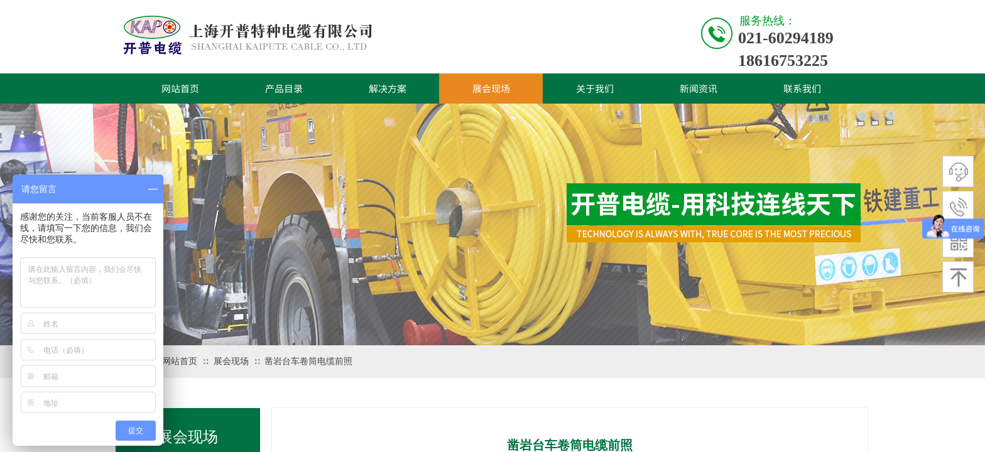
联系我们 (802, 88)
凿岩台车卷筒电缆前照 (308, 361)
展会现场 (491, 88)
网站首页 (180, 88)
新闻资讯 (698, 88)
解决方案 (387, 88)
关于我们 (595, 88)
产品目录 (284, 88)
